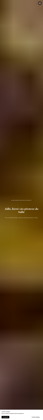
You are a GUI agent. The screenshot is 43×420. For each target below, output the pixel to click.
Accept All (5, 417)
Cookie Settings (36, 417)
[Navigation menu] (40, 3)
